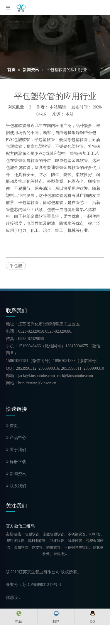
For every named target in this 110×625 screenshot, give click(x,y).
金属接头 (60, 554)
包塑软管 (32, 534)
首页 (12, 425)
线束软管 (75, 541)
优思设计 (14, 597)
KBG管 (94, 534)
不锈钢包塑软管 (76, 547)
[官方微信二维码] (10, 518)
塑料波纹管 (15, 541)
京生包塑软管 (53, 534)
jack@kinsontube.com (36, 375)
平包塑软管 (16, 125)
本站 (69, 114)
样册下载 (16, 462)
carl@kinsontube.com (75, 375)
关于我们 (16, 450)
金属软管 (21, 547)
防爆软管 (53, 547)
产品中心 (16, 437)
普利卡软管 (36, 541)
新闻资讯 (16, 474)
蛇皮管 (37, 547)
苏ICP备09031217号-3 (41, 584)
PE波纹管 (56, 541)
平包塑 (16, 266)
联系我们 (16, 486)
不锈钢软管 (76, 534)
